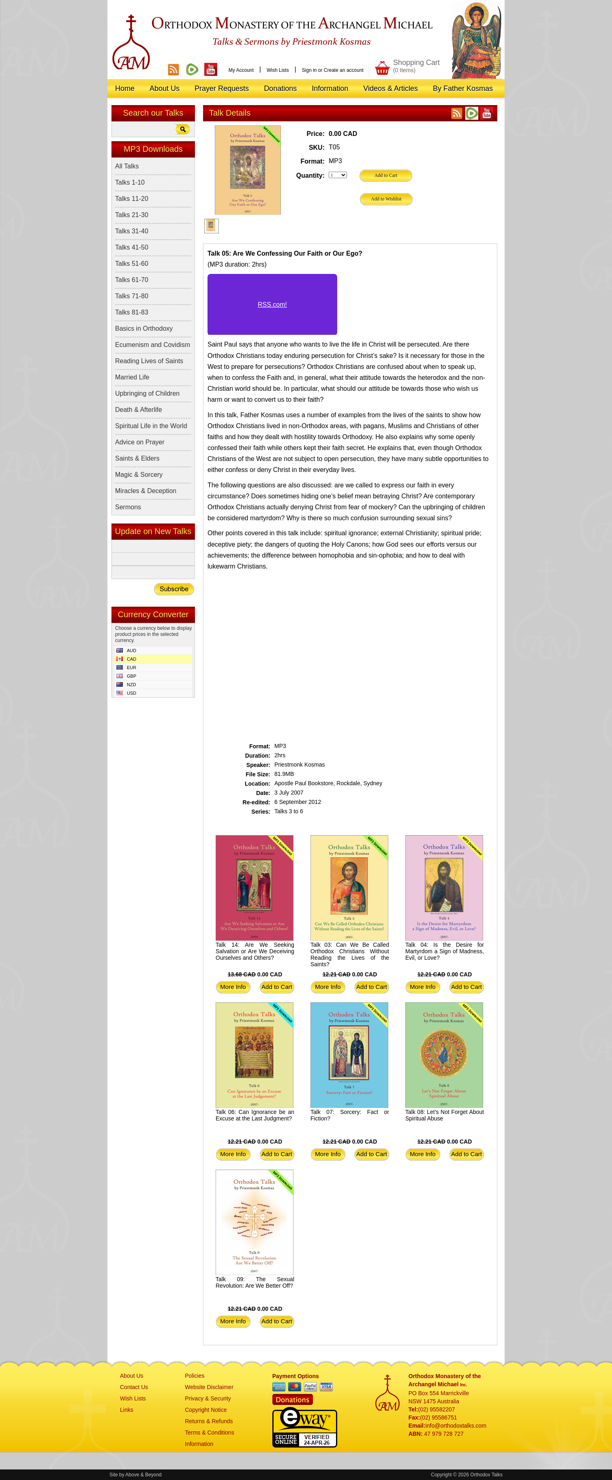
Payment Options (295, 1376)
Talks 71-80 (131, 296)
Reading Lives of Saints (149, 361)
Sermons (128, 507)
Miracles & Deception (145, 490)
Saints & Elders (137, 458)
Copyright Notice (206, 1410)
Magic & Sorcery (139, 474)
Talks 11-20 (131, 198)
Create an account (344, 70)
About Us (131, 1375)
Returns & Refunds (209, 1421)
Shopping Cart (416, 65)
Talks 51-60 (131, 263)
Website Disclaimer (209, 1387)
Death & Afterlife (138, 409)
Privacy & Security (208, 1398)
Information (199, 1444)
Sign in (309, 70)
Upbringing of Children (147, 393)
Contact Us (134, 1387)
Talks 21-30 (131, 214)
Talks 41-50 (131, 247)
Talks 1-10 (130, 182)
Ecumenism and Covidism (152, 344)
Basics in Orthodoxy (144, 328)
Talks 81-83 (131, 312)
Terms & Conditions (209, 1432)
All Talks (127, 166)
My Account (241, 70)
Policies (194, 1375)
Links (126, 1410)
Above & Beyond (143, 1475)
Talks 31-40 (131, 231)
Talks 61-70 (131, 279)
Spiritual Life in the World (151, 425)
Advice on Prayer (140, 442)
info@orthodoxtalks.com (456, 1425)
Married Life (132, 377)
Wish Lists (278, 70)
